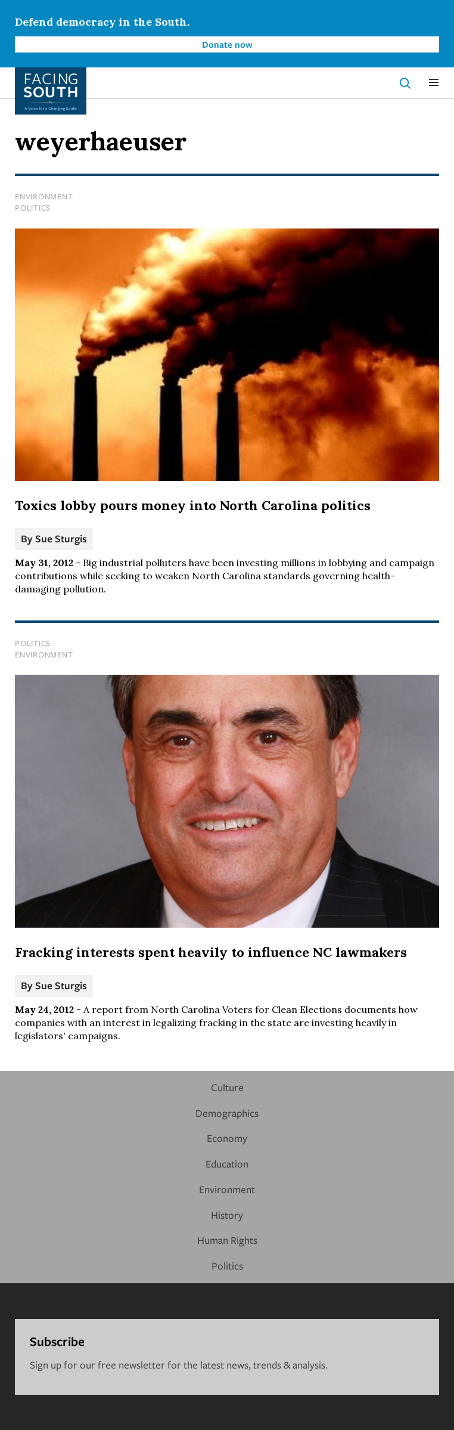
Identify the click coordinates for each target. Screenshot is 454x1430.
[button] (433, 82)
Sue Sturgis (61, 538)
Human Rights (227, 1240)
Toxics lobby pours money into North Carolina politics (193, 505)
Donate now (227, 44)
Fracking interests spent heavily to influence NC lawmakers (211, 952)
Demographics (227, 1113)
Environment (44, 196)
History (227, 1215)
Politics (33, 207)
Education (227, 1163)
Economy (227, 1138)
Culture (227, 1087)
